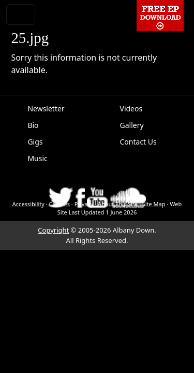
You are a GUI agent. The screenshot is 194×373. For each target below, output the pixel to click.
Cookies (59, 204)
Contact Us (138, 142)
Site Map (154, 204)
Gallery (132, 125)
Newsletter (45, 108)
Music (37, 158)
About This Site (118, 204)
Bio (32, 125)
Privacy (84, 204)
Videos (131, 108)
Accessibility (28, 204)
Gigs (34, 142)
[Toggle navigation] (20, 14)
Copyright (53, 230)
